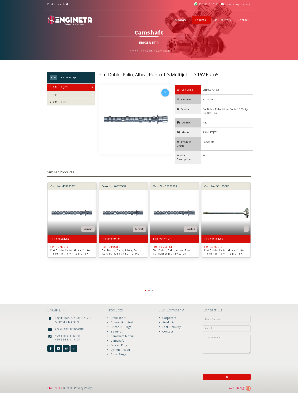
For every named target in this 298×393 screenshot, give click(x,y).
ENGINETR (55, 388)
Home (132, 51)
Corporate (169, 318)
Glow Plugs (118, 354)
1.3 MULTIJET (59, 87)
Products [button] (201, 20)
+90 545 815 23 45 (206, 4)
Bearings (117, 331)
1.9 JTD (55, 94)
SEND (227, 377)
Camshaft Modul (122, 336)
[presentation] (227, 362)
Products (146, 51)
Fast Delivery (171, 327)
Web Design (240, 388)
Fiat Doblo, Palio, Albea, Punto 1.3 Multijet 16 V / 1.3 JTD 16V (70, 252)
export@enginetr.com (235, 4)
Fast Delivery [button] (223, 20)
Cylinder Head (120, 349)
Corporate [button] (181, 20)
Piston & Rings (121, 327)
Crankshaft (118, 318)
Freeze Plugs (120, 345)
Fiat (53, 77)
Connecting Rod (122, 322)
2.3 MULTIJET (59, 102)
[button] (145, 290)
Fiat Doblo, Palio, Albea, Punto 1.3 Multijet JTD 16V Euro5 (173, 252)
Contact (243, 20)
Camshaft (163, 51)
